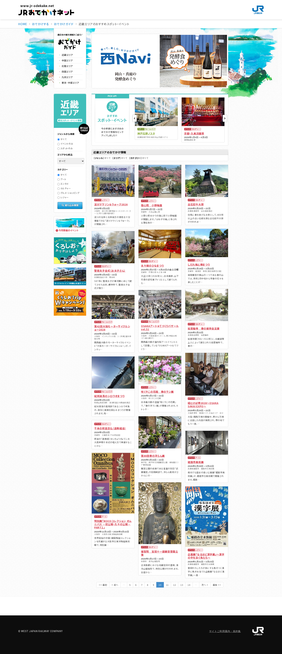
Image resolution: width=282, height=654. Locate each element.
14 (189, 584)
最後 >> (217, 584)
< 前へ (115, 584)
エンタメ (63, 183)
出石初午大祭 (196, 204)
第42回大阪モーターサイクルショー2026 (112, 327)
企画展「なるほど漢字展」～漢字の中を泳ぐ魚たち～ (206, 556)
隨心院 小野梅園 (151, 205)
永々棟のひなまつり (152, 265)
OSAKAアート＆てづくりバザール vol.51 (160, 327)
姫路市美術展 (196, 462)
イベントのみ (65, 143)
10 (160, 584)
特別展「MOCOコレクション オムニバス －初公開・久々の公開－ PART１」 (113, 524)
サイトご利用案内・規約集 (225, 631)
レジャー (63, 197)
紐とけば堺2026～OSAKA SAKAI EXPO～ (203, 404)
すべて (62, 139)
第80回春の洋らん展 (153, 456)
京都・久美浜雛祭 (194, 133)
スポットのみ (65, 148)
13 (181, 584)
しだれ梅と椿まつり (199, 264)
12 (174, 584)
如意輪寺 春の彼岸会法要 (203, 328)
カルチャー (64, 188)
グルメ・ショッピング (68, 192)
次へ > (204, 584)
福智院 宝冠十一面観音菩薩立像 (159, 553)
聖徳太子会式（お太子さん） (110, 270)
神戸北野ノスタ (146, 133)
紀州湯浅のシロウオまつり (109, 396)
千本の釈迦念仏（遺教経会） (110, 428)
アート (61, 179)
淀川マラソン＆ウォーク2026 (111, 204)
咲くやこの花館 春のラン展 (157, 391)
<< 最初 (103, 584)
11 (167, 584)
